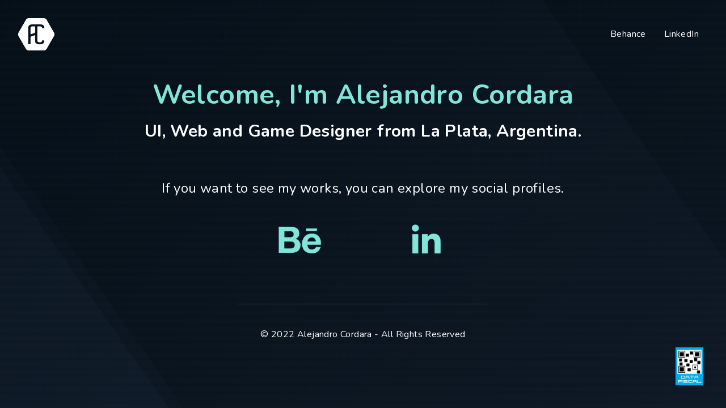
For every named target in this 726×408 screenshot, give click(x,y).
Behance (628, 34)
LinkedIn (681, 34)
